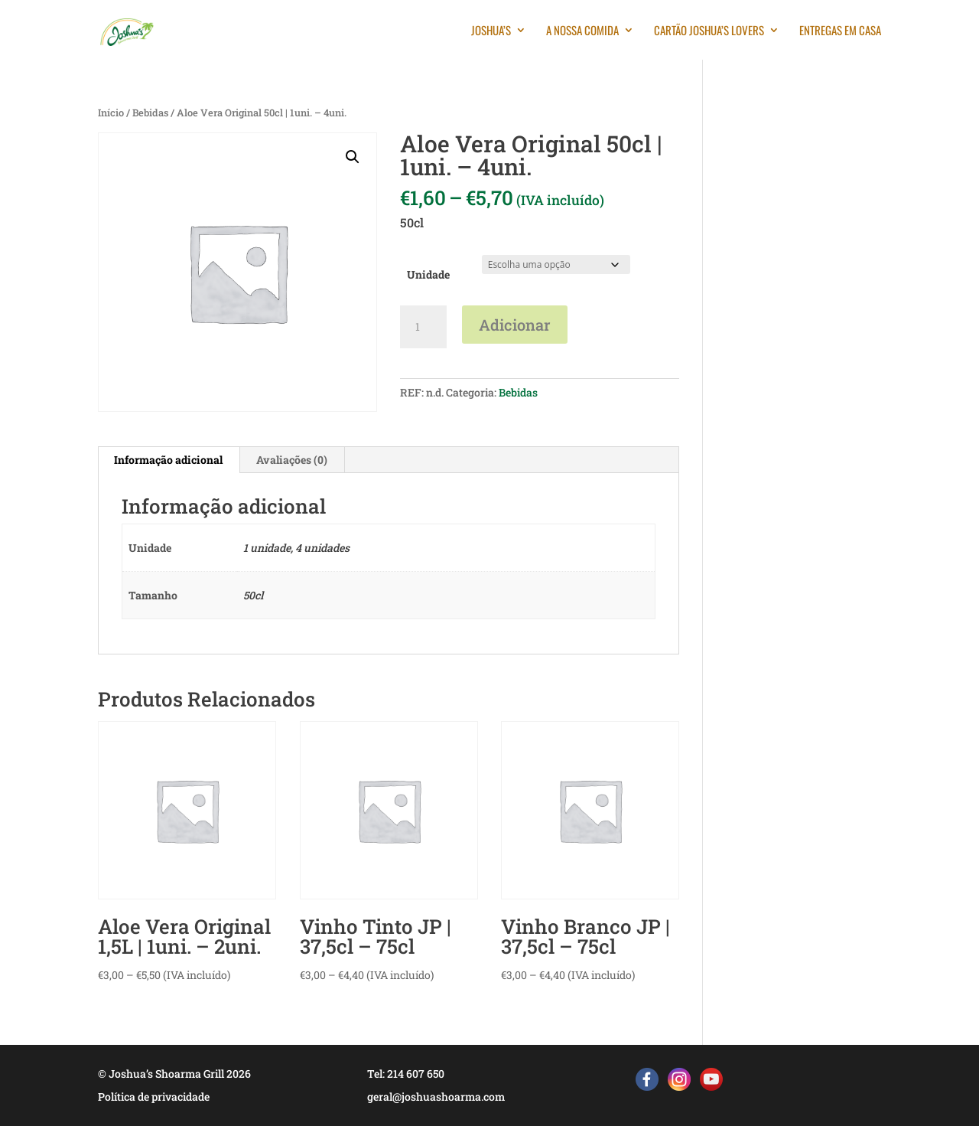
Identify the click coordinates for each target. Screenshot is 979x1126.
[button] (352, 157)
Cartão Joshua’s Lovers (709, 31)
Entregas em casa (840, 31)
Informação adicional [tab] (168, 459)
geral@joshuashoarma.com (436, 1096)
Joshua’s (491, 31)
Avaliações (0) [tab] (291, 459)
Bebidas (150, 112)
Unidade (428, 274)
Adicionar (515, 325)
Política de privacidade (154, 1096)
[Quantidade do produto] (423, 326)
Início (111, 112)
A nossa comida (582, 31)
